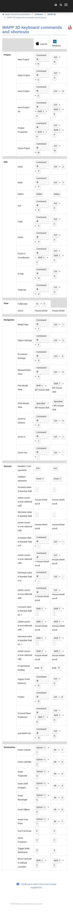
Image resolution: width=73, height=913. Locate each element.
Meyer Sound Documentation (17, 14)
